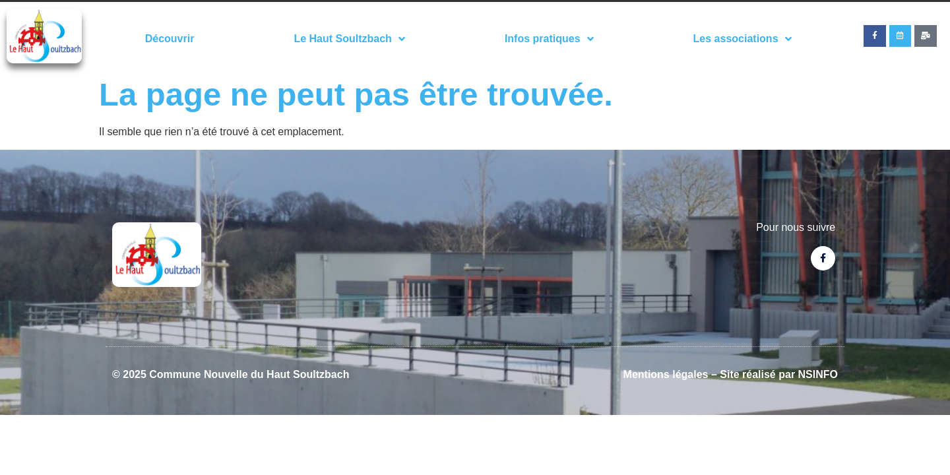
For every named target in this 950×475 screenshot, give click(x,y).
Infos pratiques (549, 39)
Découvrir (170, 38)
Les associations (742, 39)
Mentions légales (666, 374)
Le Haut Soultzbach (349, 39)
